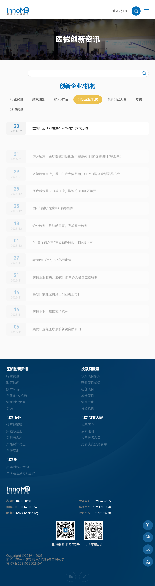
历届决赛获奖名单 (94, 444)
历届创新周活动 (17, 467)
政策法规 (38, 99)
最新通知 (87, 431)
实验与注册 (14, 431)
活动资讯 (16, 109)
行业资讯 (16, 99)
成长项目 (87, 396)
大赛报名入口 (91, 438)
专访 (139, 99)
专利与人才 (14, 438)
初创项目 (87, 389)
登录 (115, 11)
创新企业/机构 (88, 99)
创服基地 (12, 451)
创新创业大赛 (117, 99)
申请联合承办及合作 (20, 473)
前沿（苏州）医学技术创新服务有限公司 (35, 560)
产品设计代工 (16, 444)
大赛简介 (87, 425)
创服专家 (87, 402)
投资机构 (87, 409)
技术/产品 (61, 99)
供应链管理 (14, 425)
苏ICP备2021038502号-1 (24, 563)
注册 (124, 11)
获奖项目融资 (91, 376)
